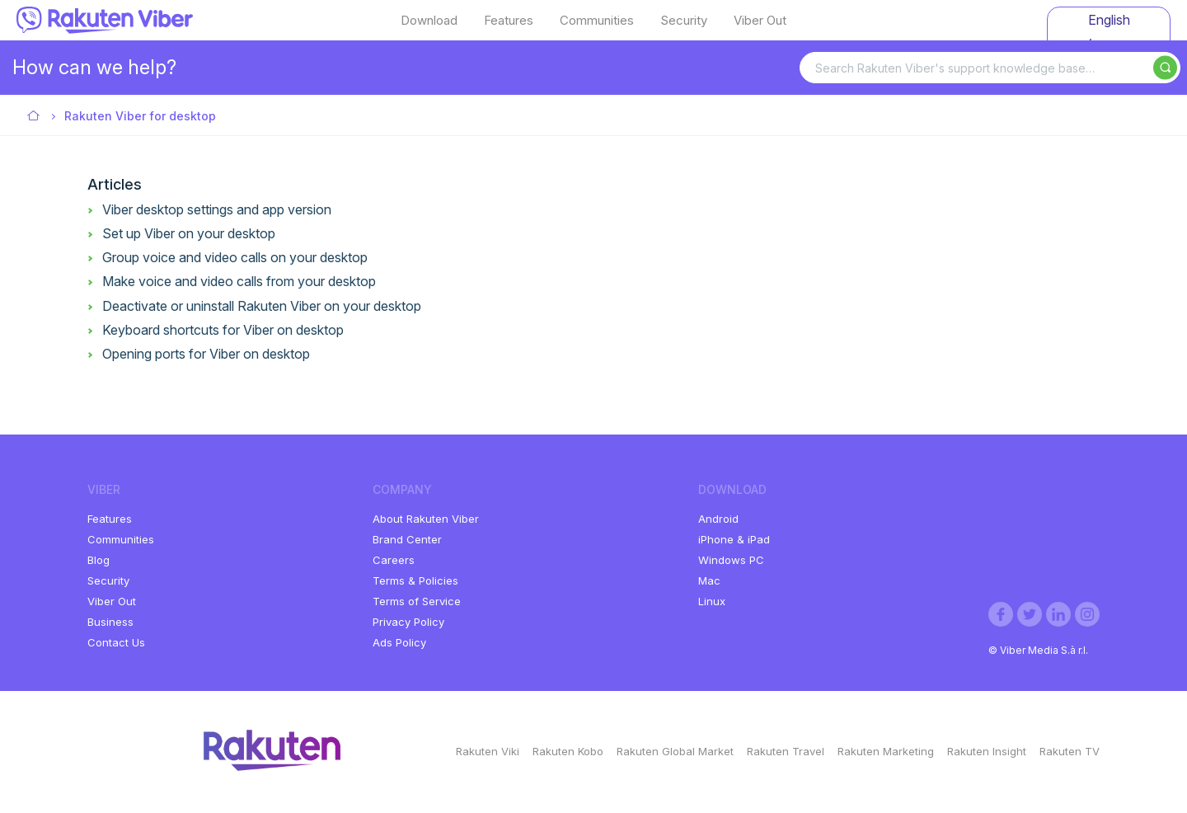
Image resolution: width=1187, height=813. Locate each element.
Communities (597, 20)
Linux (711, 601)
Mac (709, 580)
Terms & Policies (415, 580)
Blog (98, 559)
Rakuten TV (1069, 751)
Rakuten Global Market (675, 751)
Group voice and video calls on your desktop (235, 257)
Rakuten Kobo (568, 751)
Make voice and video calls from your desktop (239, 281)
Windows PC (731, 559)
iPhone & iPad (734, 539)
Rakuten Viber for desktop (140, 116)
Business (110, 621)
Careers (394, 559)
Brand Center (407, 539)
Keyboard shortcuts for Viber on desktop (223, 330)
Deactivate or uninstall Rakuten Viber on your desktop (261, 306)
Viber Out (760, 20)
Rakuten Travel (785, 751)
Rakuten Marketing (885, 751)
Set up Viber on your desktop (188, 233)
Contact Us (116, 642)
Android (718, 518)
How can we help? (94, 67)
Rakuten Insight (986, 751)
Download (429, 20)
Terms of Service (417, 601)
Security (683, 20)
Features (508, 20)
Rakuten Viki (487, 751)
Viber (34, 116)
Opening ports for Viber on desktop (206, 353)
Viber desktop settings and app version (216, 209)
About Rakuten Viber (426, 518)
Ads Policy (399, 642)
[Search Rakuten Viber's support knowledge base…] (990, 67)
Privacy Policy (408, 621)
